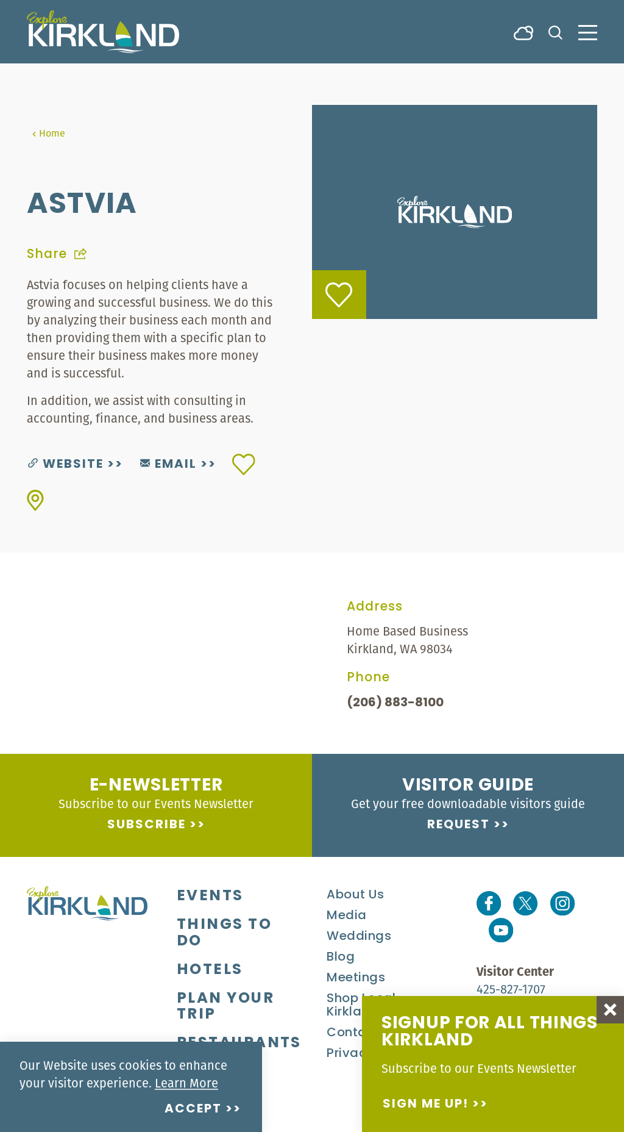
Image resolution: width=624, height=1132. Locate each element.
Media (347, 916)
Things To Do (224, 933)
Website (66, 465)
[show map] (35, 500)
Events (210, 896)
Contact (353, 1033)
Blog (341, 957)
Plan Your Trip (225, 1007)
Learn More (186, 1083)
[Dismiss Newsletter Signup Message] (610, 1009)
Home (48, 133)
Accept (193, 1109)
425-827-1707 (511, 989)
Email (168, 465)
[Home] (103, 31)
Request (458, 825)
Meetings (356, 978)
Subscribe (146, 825)
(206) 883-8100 (395, 703)
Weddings (359, 936)
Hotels (210, 970)
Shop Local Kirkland (361, 1006)
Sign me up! (426, 1104)
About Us (355, 895)
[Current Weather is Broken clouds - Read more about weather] (523, 32)
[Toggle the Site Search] (555, 31)
